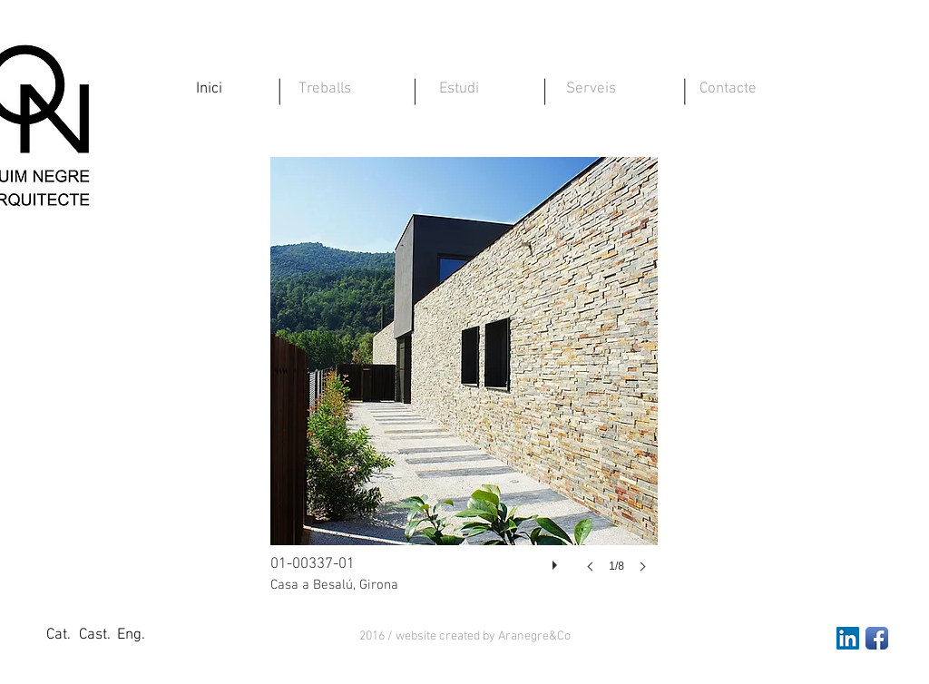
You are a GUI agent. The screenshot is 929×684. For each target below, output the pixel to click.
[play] (557, 560)
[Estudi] (459, 90)
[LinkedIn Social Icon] (847, 638)
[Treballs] (325, 90)
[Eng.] (130, 636)
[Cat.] (58, 636)
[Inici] (208, 90)
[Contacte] (727, 90)
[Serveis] (590, 90)
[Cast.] (94, 636)
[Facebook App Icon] (876, 638)
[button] (465, 637)
